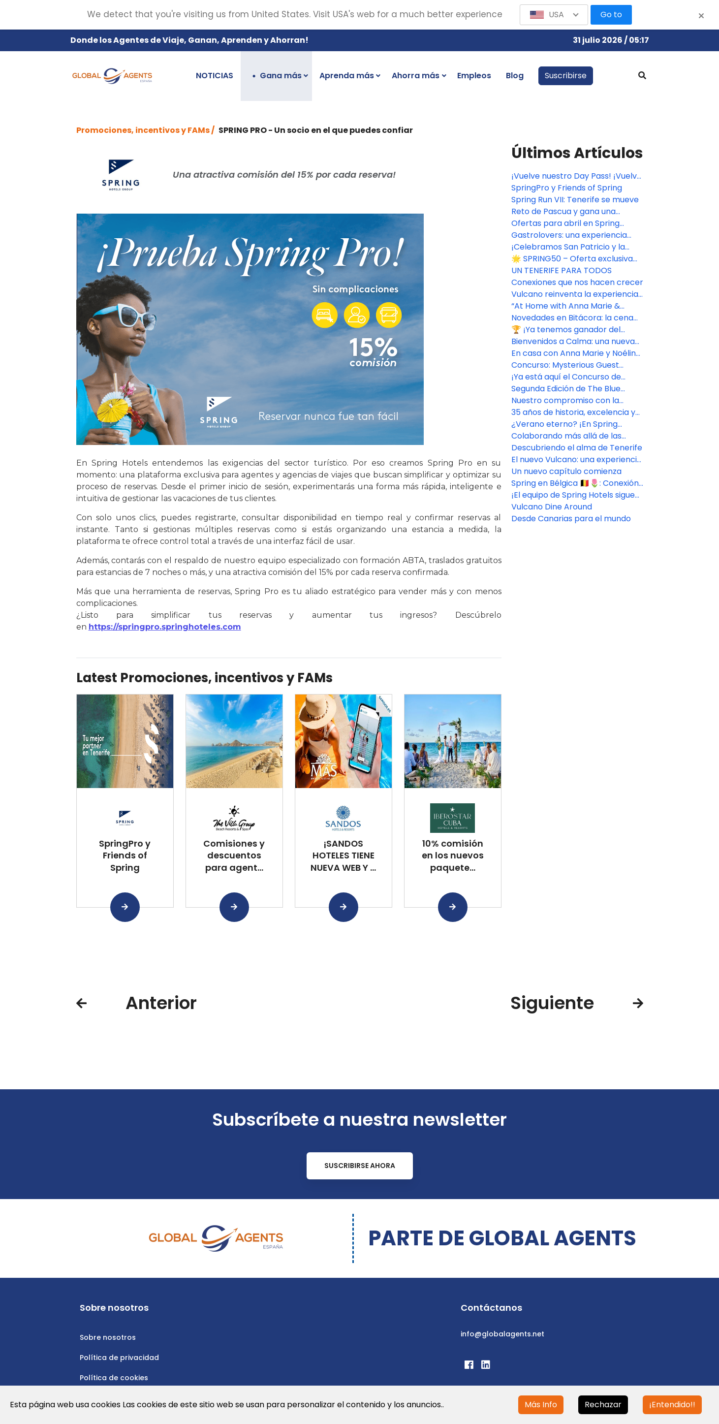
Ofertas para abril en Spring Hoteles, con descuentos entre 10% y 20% (570, 223)
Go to (611, 14)
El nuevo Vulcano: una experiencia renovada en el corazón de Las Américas (576, 460)
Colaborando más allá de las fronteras (566, 436)
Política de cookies (114, 1378)
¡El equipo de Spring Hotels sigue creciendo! (573, 495)
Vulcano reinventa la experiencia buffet (574, 294)
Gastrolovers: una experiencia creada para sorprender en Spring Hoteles (569, 235)
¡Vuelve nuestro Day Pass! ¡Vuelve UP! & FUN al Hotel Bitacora (576, 176)
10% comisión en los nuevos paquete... (453, 855)
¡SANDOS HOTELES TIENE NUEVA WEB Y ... (343, 855)
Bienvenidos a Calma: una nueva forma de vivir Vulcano (573, 342)
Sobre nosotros (108, 1337)
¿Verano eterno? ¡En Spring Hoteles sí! (564, 424)
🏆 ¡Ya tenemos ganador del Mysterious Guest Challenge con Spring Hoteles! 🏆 (573, 330)
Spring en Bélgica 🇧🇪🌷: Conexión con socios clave (575, 483)
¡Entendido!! (672, 1404)
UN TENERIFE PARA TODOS (561, 270)
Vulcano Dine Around (551, 506)
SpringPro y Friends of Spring (125, 855)
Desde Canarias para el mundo (571, 518)
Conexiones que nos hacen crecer (577, 282)
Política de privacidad (119, 1357)
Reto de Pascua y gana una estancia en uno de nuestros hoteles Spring (566, 212)
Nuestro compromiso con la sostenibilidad (565, 401)
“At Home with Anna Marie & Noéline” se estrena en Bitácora (572, 306)
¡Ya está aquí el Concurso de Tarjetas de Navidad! (566, 377)
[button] (554, 14)
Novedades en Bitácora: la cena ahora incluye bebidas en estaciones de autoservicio (572, 318)
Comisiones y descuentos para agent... (234, 855)
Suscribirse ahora (359, 1166)
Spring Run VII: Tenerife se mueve (575, 199)
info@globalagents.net (502, 1333)
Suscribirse (566, 75)
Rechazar (603, 1404)
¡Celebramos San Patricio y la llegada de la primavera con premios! (568, 247)
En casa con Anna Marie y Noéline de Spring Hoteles (576, 353)
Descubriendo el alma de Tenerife (576, 447)
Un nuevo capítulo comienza (566, 471)
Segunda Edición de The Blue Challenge (566, 389)
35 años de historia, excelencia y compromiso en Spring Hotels (573, 412)
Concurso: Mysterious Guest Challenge (565, 365)
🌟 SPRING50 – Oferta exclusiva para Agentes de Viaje (572, 259)
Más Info (541, 1404)
